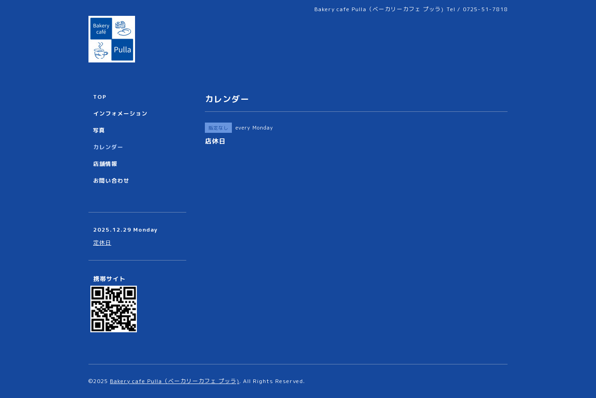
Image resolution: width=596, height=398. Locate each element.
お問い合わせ (111, 181)
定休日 (102, 243)
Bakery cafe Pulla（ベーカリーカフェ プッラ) (174, 381)
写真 (99, 130)
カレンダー (108, 147)
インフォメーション (120, 113)
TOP (100, 97)
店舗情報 (105, 164)
